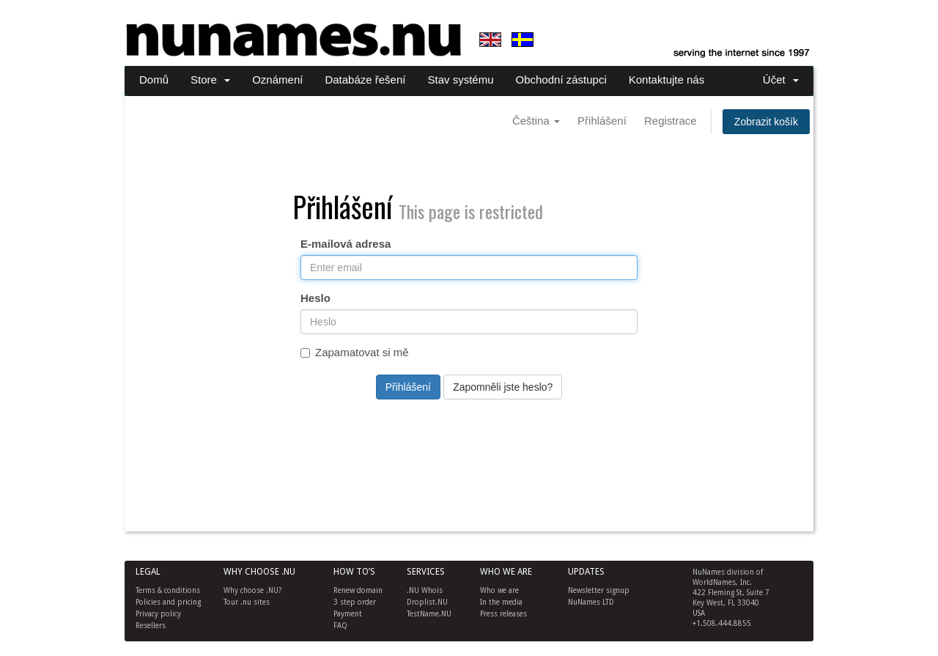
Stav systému (460, 79)
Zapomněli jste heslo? (503, 387)
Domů (154, 79)
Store (210, 79)
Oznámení (277, 79)
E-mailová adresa (345, 243)
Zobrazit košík (766, 122)
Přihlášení (602, 120)
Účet (781, 79)
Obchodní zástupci (561, 79)
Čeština (536, 120)
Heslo (315, 298)
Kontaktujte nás (666, 79)
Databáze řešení (365, 79)
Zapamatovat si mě (354, 352)
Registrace (670, 120)
